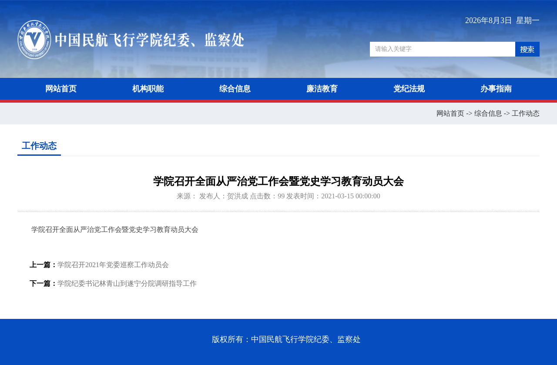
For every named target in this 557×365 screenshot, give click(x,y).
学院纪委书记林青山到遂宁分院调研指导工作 (127, 283)
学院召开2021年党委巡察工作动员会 (113, 264)
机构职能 (148, 88)
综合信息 (235, 88)
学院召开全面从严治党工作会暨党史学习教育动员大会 (114, 229)
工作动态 (526, 113)
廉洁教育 (322, 88)
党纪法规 (409, 88)
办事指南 (496, 88)
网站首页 (61, 88)
